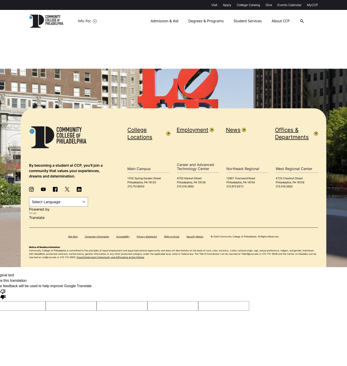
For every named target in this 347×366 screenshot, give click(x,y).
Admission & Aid (165, 21)
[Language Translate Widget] (58, 202)
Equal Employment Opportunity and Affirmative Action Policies (110, 257)
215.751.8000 (135, 186)
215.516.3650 (185, 186)
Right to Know (171, 236)
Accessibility (123, 236)
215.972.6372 (234, 186)
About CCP (281, 21)
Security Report (195, 236)
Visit (214, 5)
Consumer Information (97, 236)
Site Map (73, 236)
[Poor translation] (3, 294)
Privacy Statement (147, 236)
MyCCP (312, 5)
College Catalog (248, 5)
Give (269, 5)
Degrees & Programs (206, 21)
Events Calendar (289, 5)
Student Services (248, 21)
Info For (84, 21)
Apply (227, 5)
